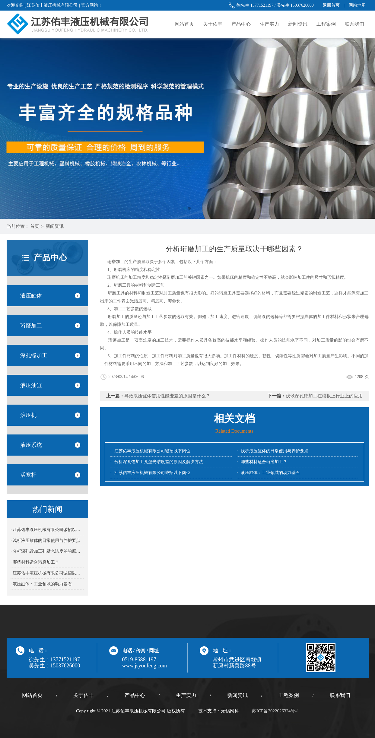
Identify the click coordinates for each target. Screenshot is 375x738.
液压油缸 (31, 385)
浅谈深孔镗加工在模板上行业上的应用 (324, 395)
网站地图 (357, 5)
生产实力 (269, 24)
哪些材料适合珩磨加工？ (264, 462)
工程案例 (326, 24)
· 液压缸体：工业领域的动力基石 (41, 584)
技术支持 (207, 710)
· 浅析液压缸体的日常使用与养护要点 (45, 540)
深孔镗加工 (33, 355)
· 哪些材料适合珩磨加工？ (35, 562)
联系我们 (354, 24)
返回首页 (331, 5)
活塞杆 (28, 475)
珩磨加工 (31, 326)
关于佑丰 (212, 24)
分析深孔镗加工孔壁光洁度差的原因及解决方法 (158, 462)
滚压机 (28, 415)
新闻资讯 (297, 24)
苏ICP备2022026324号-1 (275, 710)
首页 (34, 226)
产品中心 (241, 24)
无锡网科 (230, 710)
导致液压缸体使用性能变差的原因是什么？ (167, 395)
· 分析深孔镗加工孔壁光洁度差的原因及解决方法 (47, 551)
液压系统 (31, 445)
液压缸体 (31, 296)
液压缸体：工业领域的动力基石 (270, 472)
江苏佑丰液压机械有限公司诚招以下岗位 (152, 451)
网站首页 (184, 24)
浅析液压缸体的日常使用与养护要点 (274, 451)
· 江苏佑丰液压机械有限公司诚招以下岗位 (47, 529)
